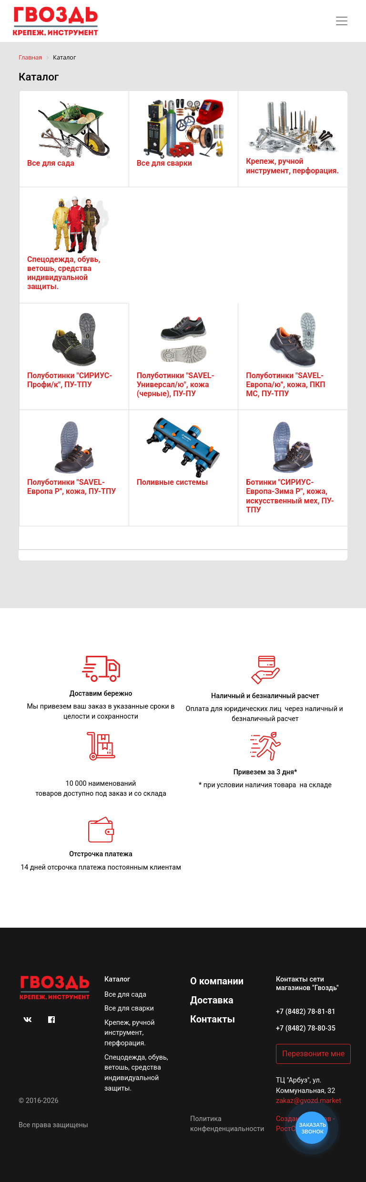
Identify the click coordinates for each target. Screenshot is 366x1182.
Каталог (117, 979)
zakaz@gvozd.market (308, 1101)
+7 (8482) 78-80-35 (306, 1028)
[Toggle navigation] (342, 21)
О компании (217, 981)
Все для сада (125, 995)
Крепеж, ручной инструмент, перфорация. (129, 1033)
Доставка (212, 1000)
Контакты (212, 1019)
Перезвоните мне (313, 1053)
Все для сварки (129, 1008)
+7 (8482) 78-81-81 (306, 1012)
